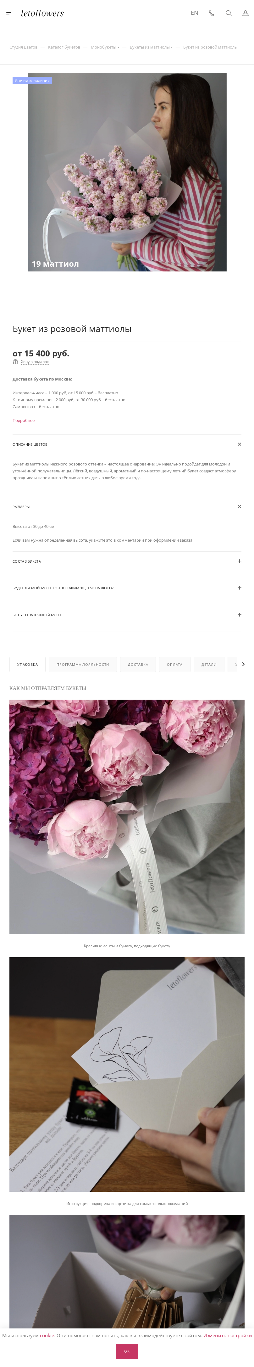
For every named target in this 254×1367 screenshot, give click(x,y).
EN (194, 12)
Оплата (175, 664)
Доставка (138, 664)
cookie (47, 1335)
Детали (209, 664)
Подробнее (24, 420)
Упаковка (27, 664)
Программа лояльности (83, 664)
